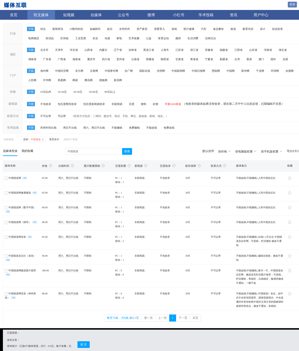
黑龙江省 (148, 49)
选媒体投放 (10, 150)
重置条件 (54, 139)
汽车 (203, 28)
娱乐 (110, 28)
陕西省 (165, 59)
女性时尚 (124, 28)
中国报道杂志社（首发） (20, 255)
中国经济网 (62, 70)
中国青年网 (111, 70)
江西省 (238, 49)
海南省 (76, 59)
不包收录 (45, 104)
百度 (131, 104)
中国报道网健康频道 (18, 192)
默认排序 (208, 151)
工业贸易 (80, 38)
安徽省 (209, 49)
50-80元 (93, 91)
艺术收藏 (134, 38)
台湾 (237, 59)
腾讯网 (89, 80)
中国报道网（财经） (18, 222)
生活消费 (192, 38)
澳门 (261, 59)
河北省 (74, 49)
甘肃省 (179, 59)
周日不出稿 (70, 127)
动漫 (107, 38)
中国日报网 (198, 70)
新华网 (245, 70)
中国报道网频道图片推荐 (20, 270)
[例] (25, 178)
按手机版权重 (272, 151)
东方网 (79, 70)
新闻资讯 (57, 28)
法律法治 (210, 38)
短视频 (68, 15)
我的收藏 (27, 150)
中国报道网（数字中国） (20, 207)
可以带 (62, 116)
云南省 (135, 59)
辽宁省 (118, 49)
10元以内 (45, 91)
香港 (249, 59)
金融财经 (95, 28)
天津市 (59, 49)
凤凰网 (62, 80)
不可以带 (45, 116)
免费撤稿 (134, 127)
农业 (95, 38)
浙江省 (194, 49)
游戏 (174, 28)
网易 (75, 80)
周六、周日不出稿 (94, 127)
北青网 (94, 70)
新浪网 (118, 80)
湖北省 (283, 49)
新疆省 (224, 59)
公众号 (123, 15)
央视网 (290, 70)
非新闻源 (117, 104)
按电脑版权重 (246, 151)
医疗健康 (189, 28)
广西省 (62, 59)
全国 (285, 59)
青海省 (194, 59)
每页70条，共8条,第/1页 (123, 317)
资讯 (233, 15)
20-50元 (77, 91)
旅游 (233, 28)
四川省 (106, 59)
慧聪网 (216, 70)
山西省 (89, 49)
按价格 (224, 151)
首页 (13, 15)
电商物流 (33, 38)
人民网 (32, 80)
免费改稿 (169, 127)
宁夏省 (209, 59)
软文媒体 (41, 15)
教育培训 (248, 28)
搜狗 (143, 104)
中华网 (47, 80)
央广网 (129, 70)
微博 (151, 15)
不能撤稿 (117, 127)
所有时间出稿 (48, 127)
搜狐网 (103, 80)
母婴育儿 (159, 28)
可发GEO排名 (173, 104)
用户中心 (261, 15)
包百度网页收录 (67, 104)
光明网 (161, 70)
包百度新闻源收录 (94, 104)
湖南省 (32, 59)
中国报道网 (13, 178)
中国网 (231, 70)
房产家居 (142, 28)
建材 (178, 38)
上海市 (165, 49)
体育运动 (163, 38)
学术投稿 (206, 15)
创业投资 (277, 28)
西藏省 (150, 59)
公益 (148, 38)
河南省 (268, 49)
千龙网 (260, 70)
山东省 (253, 49)
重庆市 (91, 59)
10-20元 (62, 91)
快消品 (50, 38)
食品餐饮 (218, 28)
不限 (31, 28)
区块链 (64, 38)
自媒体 (96, 15)
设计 (262, 28)
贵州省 (120, 59)
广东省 (47, 59)
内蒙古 (103, 49)
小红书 (178, 15)
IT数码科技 (76, 28)
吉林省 (133, 49)
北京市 (44, 49)
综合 (43, 28)
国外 (273, 59)
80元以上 (110, 91)
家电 (119, 38)
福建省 (224, 49)
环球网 (275, 70)
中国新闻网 (178, 70)
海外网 (44, 70)
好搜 (155, 104)
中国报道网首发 (16, 236)
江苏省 (179, 49)
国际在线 (144, 70)
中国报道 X (33, 139)
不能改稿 (151, 127)
